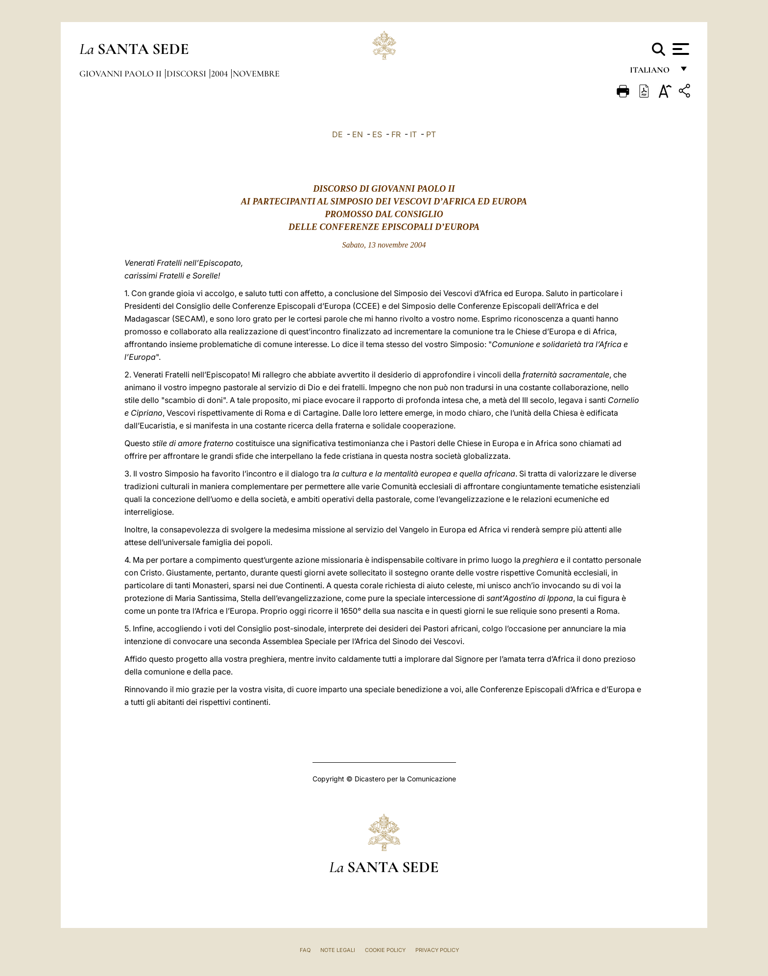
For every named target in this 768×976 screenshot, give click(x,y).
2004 (220, 73)
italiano (651, 72)
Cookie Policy (385, 950)
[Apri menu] (679, 49)
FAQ (305, 950)
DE (337, 134)
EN (357, 134)
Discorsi (187, 73)
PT (431, 134)
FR (396, 134)
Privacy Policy (437, 950)
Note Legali (337, 950)
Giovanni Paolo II (121, 73)
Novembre (256, 73)
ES (377, 134)
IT (413, 134)
